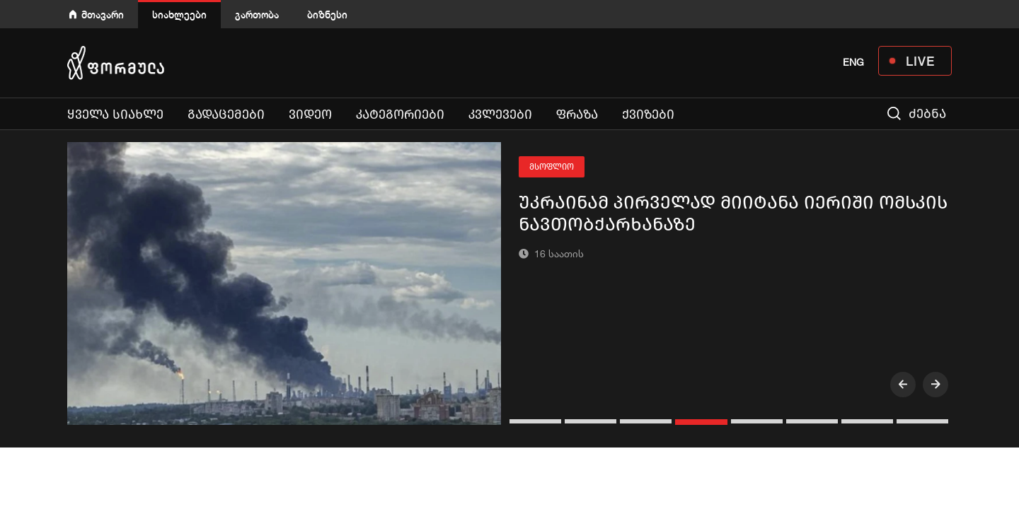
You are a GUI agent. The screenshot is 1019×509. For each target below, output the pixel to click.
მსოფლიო (551, 167)
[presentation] (903, 384)
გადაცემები (226, 114)
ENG (853, 62)
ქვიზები (648, 114)
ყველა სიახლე (115, 114)
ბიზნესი (327, 14)
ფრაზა (577, 114)
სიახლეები (179, 14)
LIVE (920, 61)
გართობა (257, 14)
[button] (537, 421)
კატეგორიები (400, 114)
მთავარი (102, 14)
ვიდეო (310, 114)
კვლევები (500, 114)
